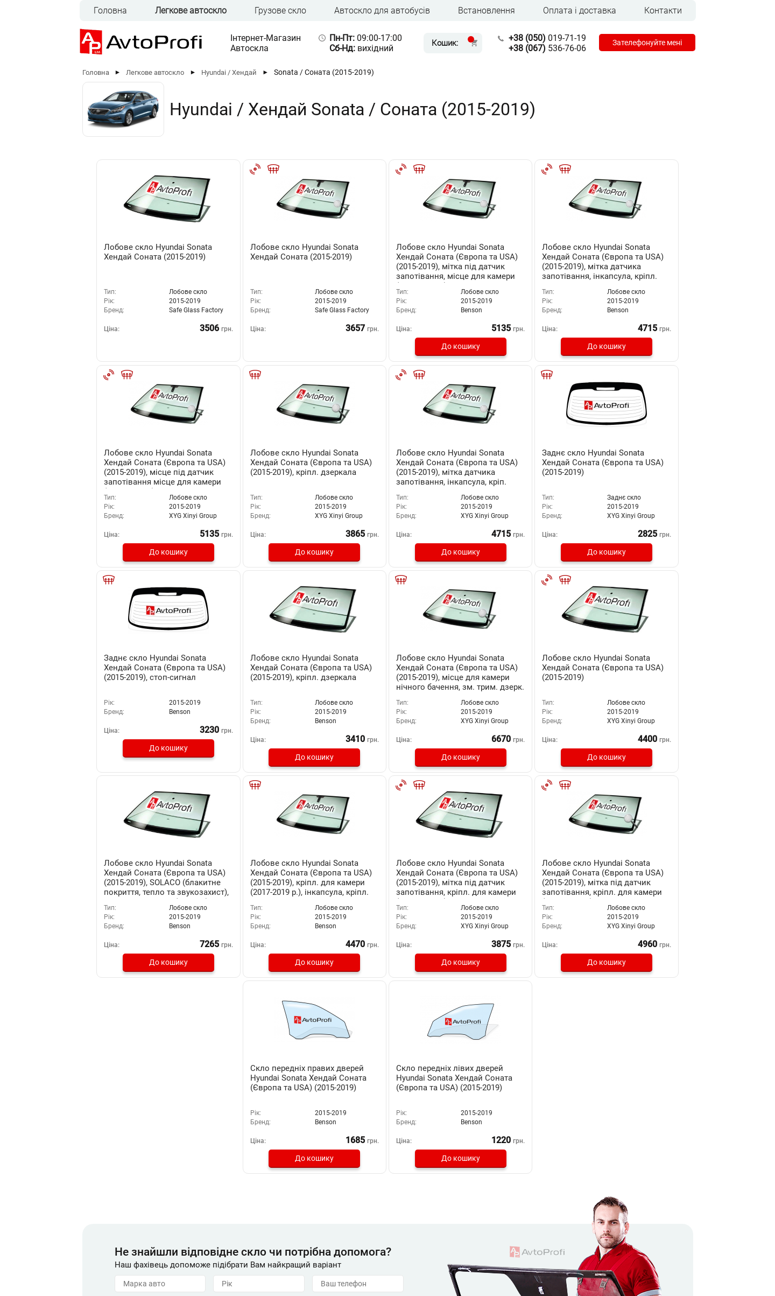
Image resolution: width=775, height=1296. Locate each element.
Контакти (663, 10)
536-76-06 (542, 48)
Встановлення (486, 10)
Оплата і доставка (579, 10)
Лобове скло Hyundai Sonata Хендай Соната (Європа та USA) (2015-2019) (261, 670)
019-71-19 (542, 38)
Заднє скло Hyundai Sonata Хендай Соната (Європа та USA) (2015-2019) (380, 466)
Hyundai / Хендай (229, 72)
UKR (124, 1250)
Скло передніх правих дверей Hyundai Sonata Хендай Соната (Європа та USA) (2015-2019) (387, 875)
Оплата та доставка (296, 1210)
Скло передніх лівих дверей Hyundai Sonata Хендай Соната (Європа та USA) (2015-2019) (506, 875)
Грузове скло (280, 10)
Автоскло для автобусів (382, 10)
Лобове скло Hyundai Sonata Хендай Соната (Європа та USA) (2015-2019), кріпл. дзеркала (142, 466)
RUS (102, 1250)
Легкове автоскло (191, 10)
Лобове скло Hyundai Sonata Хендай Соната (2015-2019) (141, 256)
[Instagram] (659, 1252)
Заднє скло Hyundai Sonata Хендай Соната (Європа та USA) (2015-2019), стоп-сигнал (499, 466)
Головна (110, 10)
